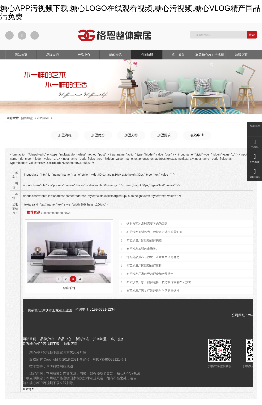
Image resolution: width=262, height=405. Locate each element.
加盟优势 (98, 135)
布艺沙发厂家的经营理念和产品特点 (149, 273)
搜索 (252, 35)
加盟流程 (65, 135)
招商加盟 (147, 55)
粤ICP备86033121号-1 (109, 359)
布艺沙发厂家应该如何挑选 (144, 240)
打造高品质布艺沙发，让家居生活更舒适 (152, 257)
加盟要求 (164, 135)
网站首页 (21, 55)
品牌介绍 (52, 55)
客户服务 (178, 55)
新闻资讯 (115, 55)
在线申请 (43, 118)
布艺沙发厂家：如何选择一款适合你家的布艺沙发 (158, 282)
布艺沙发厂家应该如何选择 (144, 265)
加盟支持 (131, 135)
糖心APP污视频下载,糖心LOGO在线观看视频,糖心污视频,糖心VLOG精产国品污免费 (130, 12)
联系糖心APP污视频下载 (210, 56)
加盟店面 (241, 55)
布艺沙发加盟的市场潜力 (142, 248)
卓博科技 (53, 366)
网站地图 (66, 366)
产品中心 (84, 55)
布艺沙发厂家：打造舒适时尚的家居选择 (152, 290)
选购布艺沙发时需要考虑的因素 (147, 223)
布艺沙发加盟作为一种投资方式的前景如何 (154, 232)
